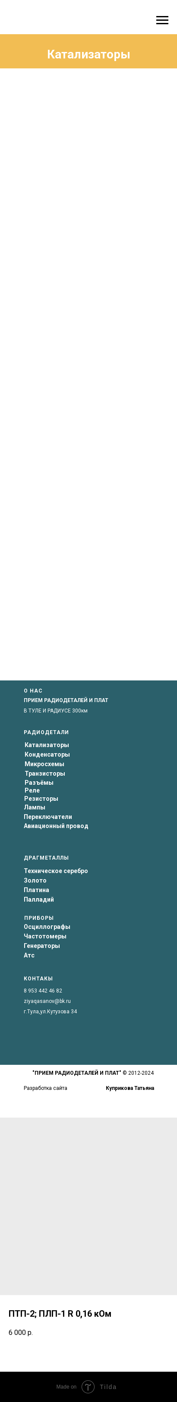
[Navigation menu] (162, 20)
